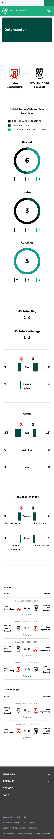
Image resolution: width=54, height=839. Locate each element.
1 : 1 (27, 608)
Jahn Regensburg (9, 608)
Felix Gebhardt (12, 523)
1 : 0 (27, 649)
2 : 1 (27, 628)
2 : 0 (27, 669)
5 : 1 (27, 710)
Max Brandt (40, 523)
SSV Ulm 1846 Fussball (46, 608)
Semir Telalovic (42, 545)
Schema (27, 614)
